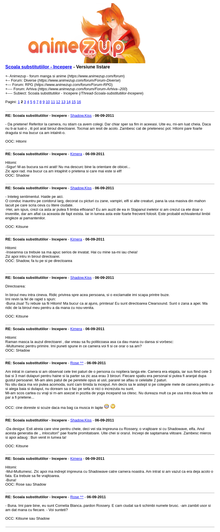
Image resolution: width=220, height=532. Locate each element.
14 (68, 102)
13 (63, 102)
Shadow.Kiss (80, 115)
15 (74, 102)
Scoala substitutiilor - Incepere (38, 66)
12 (58, 102)
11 (53, 102)
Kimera (76, 154)
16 (79, 102)
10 (48, 102)
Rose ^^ (76, 363)
